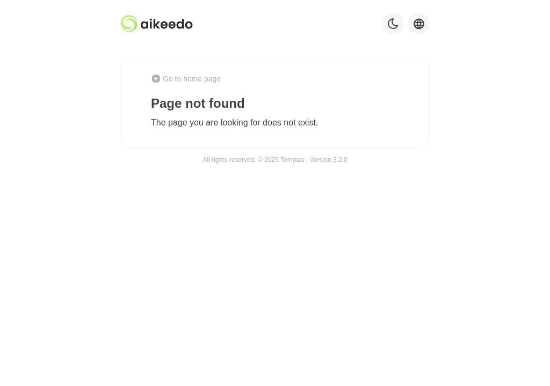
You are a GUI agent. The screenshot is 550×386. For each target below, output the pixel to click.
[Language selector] (419, 23)
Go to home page (186, 79)
